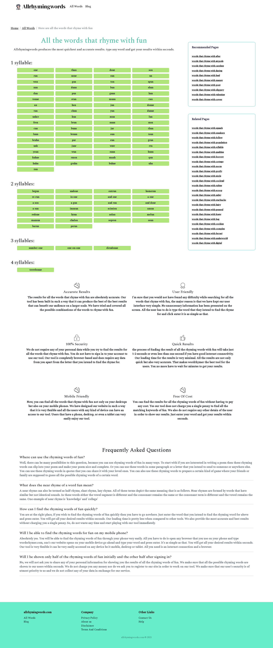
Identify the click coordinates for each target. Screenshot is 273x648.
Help (141, 622)
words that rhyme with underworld (210, 238)
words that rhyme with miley (206, 195)
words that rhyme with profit (207, 171)
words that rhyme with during (207, 70)
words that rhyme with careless (208, 66)
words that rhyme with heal (206, 75)
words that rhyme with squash (207, 128)
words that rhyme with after (206, 56)
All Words (76, 6)
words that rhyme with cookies (208, 224)
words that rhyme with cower (207, 99)
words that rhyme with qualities (208, 152)
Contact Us (145, 618)
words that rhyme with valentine (208, 94)
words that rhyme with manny (207, 80)
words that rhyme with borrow (208, 157)
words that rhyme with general (207, 209)
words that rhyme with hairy (206, 204)
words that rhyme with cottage (207, 161)
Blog (88, 6)
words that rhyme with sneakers (208, 133)
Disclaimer (87, 626)
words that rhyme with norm (207, 166)
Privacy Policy (89, 618)
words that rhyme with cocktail (208, 181)
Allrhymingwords (40, 6)
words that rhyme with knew (206, 214)
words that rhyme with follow (207, 137)
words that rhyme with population (209, 142)
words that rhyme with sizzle (206, 176)
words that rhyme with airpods (207, 61)
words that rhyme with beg (205, 219)
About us (86, 622)
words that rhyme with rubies (207, 185)
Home (14, 28)
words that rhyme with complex (208, 229)
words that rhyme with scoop (207, 190)
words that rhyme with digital (207, 243)
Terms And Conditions (94, 629)
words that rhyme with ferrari (207, 233)
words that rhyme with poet (206, 85)
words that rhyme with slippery (208, 90)
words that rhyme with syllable (207, 147)
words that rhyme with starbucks (209, 200)
